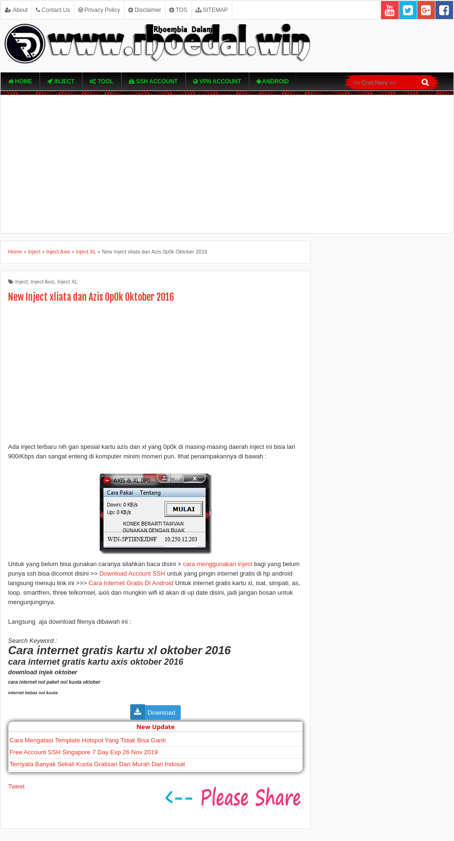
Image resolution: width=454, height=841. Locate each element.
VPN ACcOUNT (217, 81)
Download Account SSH (132, 573)
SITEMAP (212, 10)
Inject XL (67, 281)
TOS (178, 10)
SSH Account (153, 81)
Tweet (16, 786)
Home (20, 81)
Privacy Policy (99, 10)
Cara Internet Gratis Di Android (131, 583)
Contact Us (53, 10)
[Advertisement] (227, 164)
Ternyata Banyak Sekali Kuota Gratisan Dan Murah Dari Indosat (97, 764)
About (16, 10)
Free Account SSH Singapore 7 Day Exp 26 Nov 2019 (84, 752)
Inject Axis (42, 281)
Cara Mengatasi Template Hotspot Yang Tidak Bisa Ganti (87, 740)
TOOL (101, 81)
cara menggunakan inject (218, 563)
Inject (60, 81)
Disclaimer (144, 10)
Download (161, 712)
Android (273, 81)
